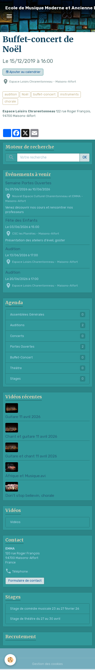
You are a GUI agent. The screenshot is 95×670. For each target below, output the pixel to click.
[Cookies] (10, 659)
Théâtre (47, 368)
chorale (10, 101)
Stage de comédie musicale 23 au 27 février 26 (44, 608)
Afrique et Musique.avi (25, 476)
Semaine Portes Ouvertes (28, 183)
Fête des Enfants (21, 220)
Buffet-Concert (47, 357)
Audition (12, 249)
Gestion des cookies (47, 664)
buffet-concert (44, 94)
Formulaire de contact (25, 580)
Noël (25, 94)
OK (85, 157)
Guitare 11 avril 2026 (23, 417)
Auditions (47, 325)
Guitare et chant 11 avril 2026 (31, 456)
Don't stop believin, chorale (29, 495)
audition (11, 94)
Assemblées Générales (47, 314)
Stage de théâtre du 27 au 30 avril (35, 619)
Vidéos (15, 522)
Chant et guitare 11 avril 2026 (31, 436)
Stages (47, 378)
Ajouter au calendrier (23, 72)
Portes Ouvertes (47, 346)
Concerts (47, 336)
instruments (69, 94)
